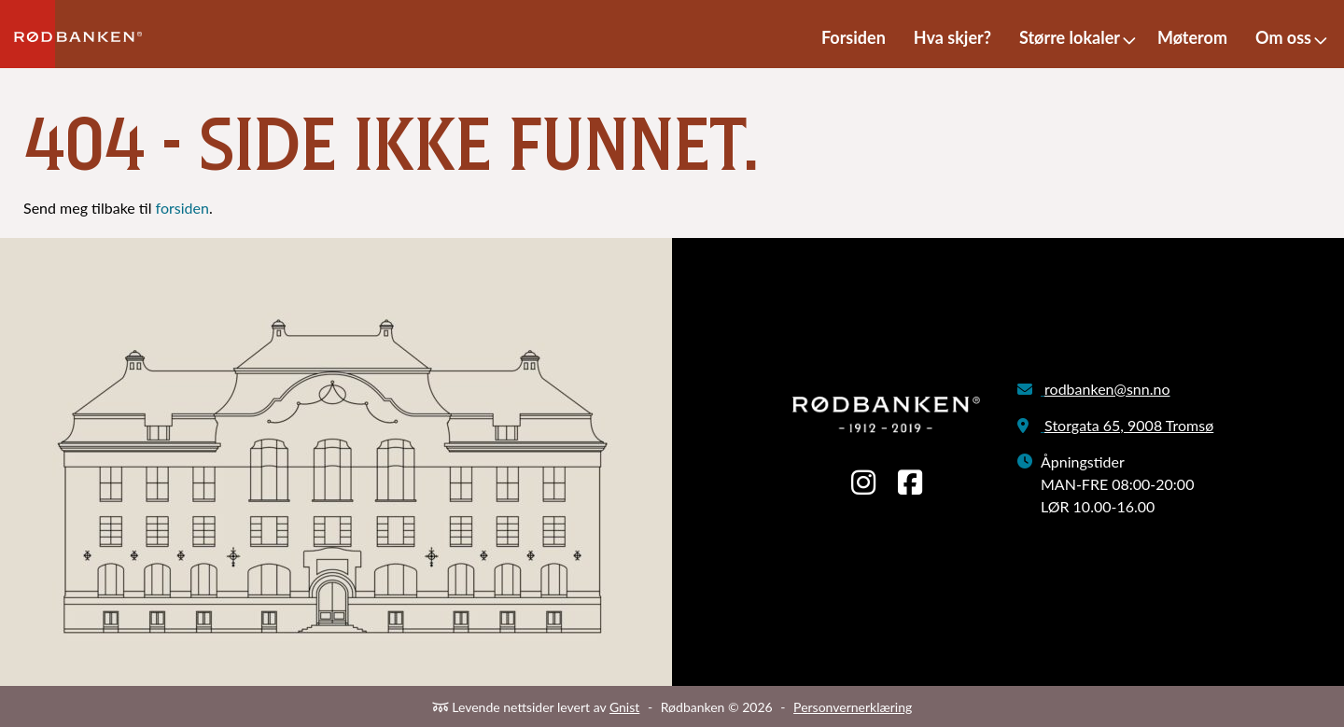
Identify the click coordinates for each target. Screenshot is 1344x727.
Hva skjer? (952, 37)
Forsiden (853, 37)
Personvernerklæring (852, 707)
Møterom (1192, 37)
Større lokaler (1069, 37)
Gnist (624, 707)
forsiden (182, 208)
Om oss (1283, 37)
